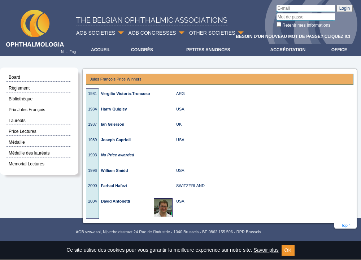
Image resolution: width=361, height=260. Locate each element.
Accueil (100, 49)
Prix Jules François (27, 109)
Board (14, 77)
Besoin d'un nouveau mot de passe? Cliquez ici (293, 36)
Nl (62, 52)
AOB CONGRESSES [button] (152, 33)
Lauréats (17, 120)
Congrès (142, 49)
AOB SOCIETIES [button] (95, 33)
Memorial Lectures (26, 163)
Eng (72, 52)
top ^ (346, 225)
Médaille (17, 142)
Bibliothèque (20, 98)
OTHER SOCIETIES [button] (212, 33)
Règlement (19, 88)
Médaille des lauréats (29, 153)
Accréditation (288, 49)
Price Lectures (22, 131)
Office (339, 49)
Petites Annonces (208, 49)
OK (288, 250)
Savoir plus (265, 250)
